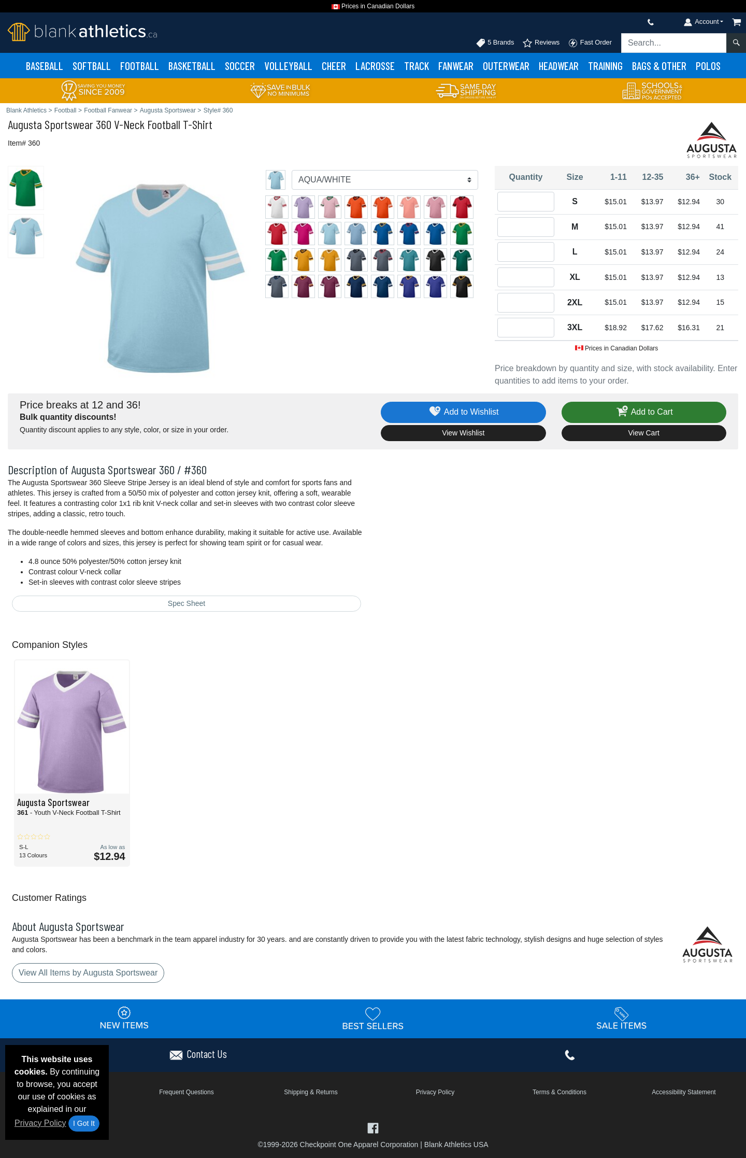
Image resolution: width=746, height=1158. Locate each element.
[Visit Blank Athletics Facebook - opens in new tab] (373, 1127)
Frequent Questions (186, 1092)
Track (416, 65)
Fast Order (590, 43)
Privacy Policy (40, 1123)
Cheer (334, 65)
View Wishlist (463, 433)
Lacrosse (375, 65)
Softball (92, 65)
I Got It (84, 1123)
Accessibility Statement (683, 1092)
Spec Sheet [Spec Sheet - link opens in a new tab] (186, 603)
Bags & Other (659, 65)
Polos (708, 65)
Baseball (44, 65)
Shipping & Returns (310, 1092)
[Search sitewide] (674, 43)
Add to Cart (644, 412)
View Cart (643, 433)
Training (605, 65)
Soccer (240, 65)
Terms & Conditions (559, 1092)
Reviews (541, 43)
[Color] (385, 180)
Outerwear (506, 65)
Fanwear (456, 65)
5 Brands (495, 43)
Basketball (192, 65)
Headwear (559, 65)
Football (139, 65)
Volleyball (288, 65)
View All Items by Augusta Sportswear (88, 972)
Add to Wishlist (463, 412)
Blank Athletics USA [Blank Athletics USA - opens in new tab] (456, 1144)
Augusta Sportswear (50, 124)
